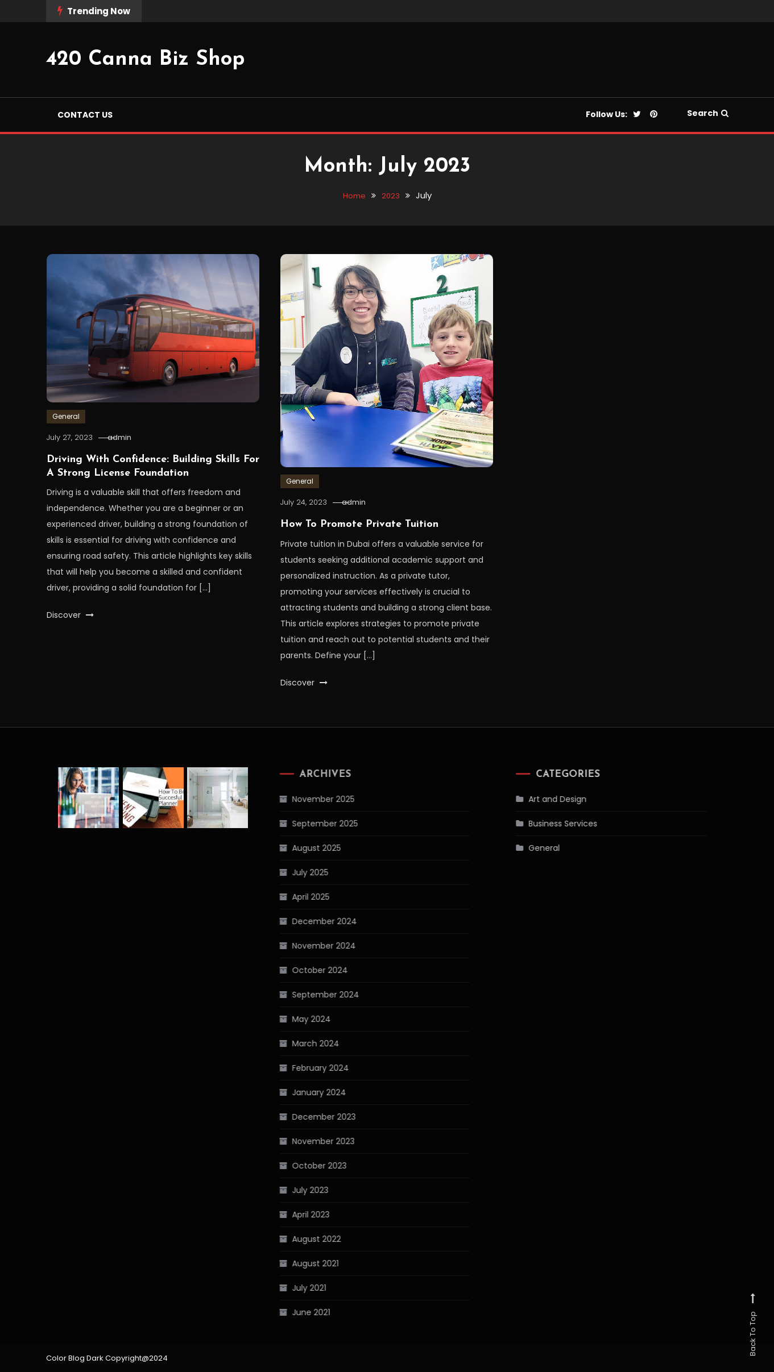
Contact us (85, 114)
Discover (70, 615)
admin (131, 437)
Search (708, 113)
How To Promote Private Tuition (359, 524)
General (66, 416)
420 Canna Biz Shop (145, 59)
